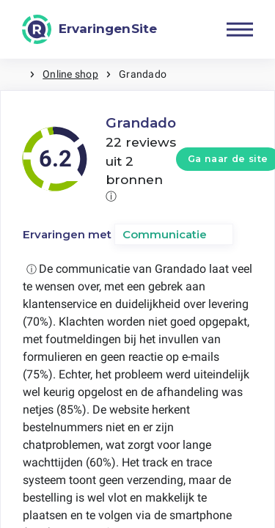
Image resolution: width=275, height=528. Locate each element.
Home (14, 74)
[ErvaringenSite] (89, 29)
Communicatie (164, 234)
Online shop (70, 74)
